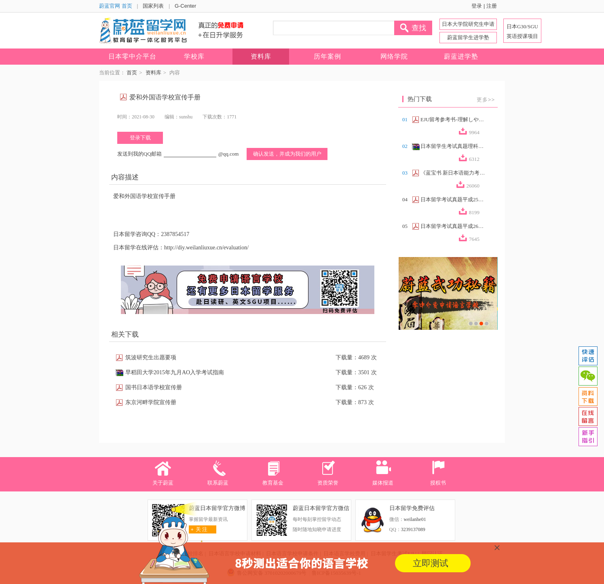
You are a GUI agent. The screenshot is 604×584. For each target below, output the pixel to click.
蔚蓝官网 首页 (115, 6)
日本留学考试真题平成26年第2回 (452, 226)
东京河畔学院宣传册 (150, 402)
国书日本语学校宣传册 (153, 387)
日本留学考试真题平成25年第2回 (452, 199)
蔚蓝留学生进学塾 (468, 37)
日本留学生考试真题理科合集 (452, 146)
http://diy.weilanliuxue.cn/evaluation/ (206, 248)
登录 (476, 6)
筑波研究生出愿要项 (150, 357)
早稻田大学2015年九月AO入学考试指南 (174, 372)
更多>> (486, 100)
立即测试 (430, 563)
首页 (132, 73)
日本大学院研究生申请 (468, 24)
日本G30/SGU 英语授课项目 (522, 31)
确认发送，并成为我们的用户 (287, 154)
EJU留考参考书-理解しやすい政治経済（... (452, 119)
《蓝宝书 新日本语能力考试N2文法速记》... (452, 173)
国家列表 (153, 6)
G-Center (185, 6)
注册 (491, 6)
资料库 (153, 73)
